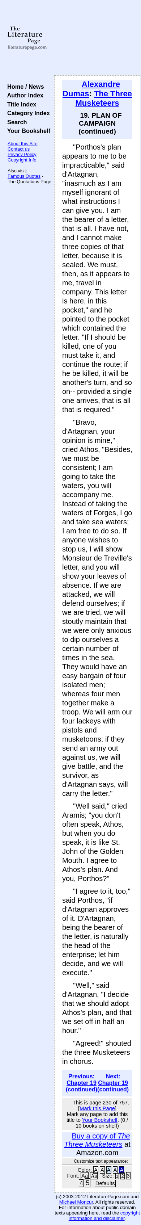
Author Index (23, 95)
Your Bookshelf (27, 130)
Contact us (19, 149)
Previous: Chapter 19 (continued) (81, 1082)
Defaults (105, 1183)
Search (15, 122)
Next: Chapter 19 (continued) (113, 1082)
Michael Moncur (76, 1202)
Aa (84, 1176)
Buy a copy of (97, 1140)
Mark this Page (97, 1108)
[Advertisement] (97, 38)
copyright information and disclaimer (104, 1215)
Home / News (24, 86)
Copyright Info (22, 160)
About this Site (23, 143)
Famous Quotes (24, 176)
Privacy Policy (22, 154)
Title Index (20, 104)
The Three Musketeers (104, 98)
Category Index (27, 113)
